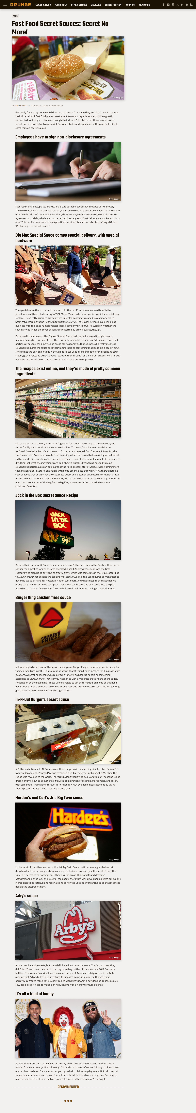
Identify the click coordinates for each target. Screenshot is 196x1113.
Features (144, 4)
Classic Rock (43, 4)
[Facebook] (163, 4)
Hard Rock (61, 4)
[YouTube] (168, 4)
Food (15, 16)
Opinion (130, 4)
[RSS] (191, 4)
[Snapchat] (187, 4)
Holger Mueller (22, 105)
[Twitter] (177, 4)
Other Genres (79, 4)
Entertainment (113, 4)
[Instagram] (173, 4)
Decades (96, 4)
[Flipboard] (182, 4)
